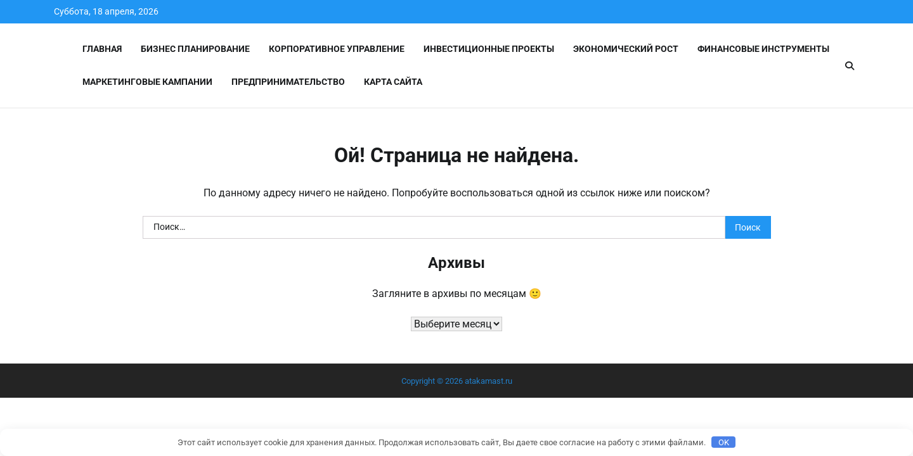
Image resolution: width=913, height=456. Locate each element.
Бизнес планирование (195, 49)
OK (723, 442)
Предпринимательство (288, 82)
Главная (102, 49)
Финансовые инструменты (763, 49)
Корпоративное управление (337, 49)
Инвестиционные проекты (489, 49)
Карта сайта (393, 82)
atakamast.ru (488, 381)
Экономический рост (625, 49)
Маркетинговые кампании (147, 82)
